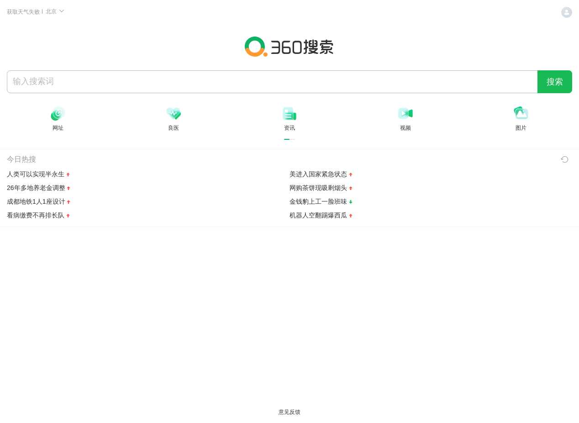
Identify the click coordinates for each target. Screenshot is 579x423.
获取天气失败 (24, 12)
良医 (173, 128)
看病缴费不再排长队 (35, 215)
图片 (521, 128)
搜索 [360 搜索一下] (555, 81)
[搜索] (272, 81)
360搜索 (289, 47)
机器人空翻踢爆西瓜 (318, 215)
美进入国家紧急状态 (318, 174)
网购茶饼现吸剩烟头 (318, 187)
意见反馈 (289, 412)
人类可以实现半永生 (35, 174)
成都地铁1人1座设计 (36, 201)
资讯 (289, 128)
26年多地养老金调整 (36, 187)
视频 (405, 128)
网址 (58, 128)
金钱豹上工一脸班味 (318, 201)
